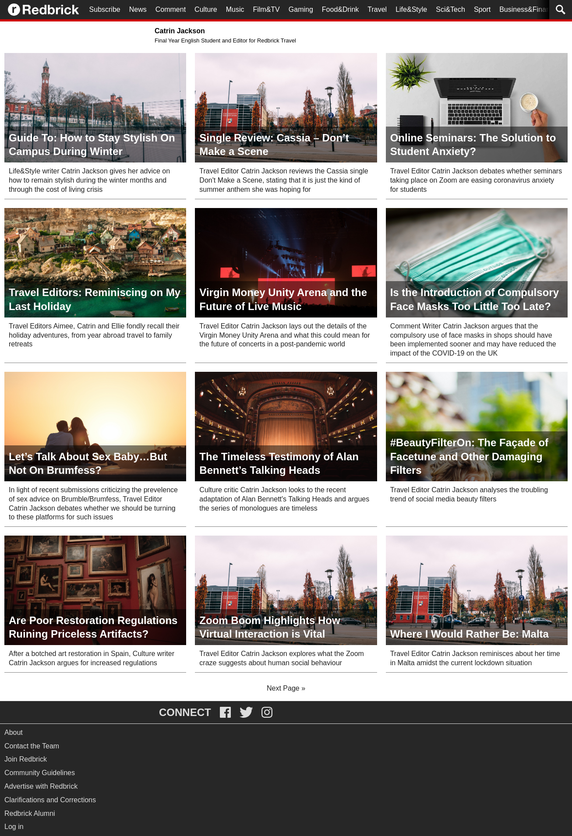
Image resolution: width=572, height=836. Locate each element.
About (13, 732)
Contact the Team (31, 746)
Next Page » (286, 688)
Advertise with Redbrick (41, 786)
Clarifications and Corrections (50, 800)
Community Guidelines (39, 772)
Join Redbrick (25, 759)
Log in (14, 826)
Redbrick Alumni (29, 813)
